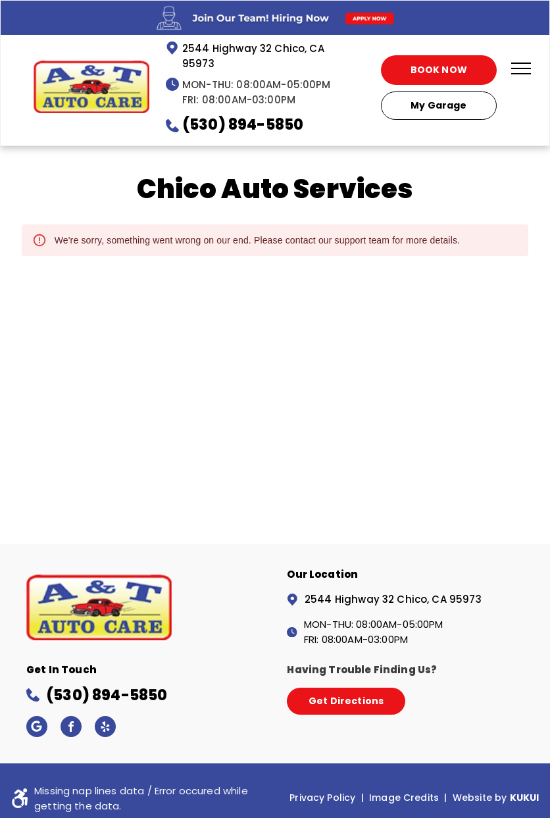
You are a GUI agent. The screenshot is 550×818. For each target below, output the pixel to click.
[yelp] (105, 728)
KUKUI (524, 797)
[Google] (36, 728)
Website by (480, 797)
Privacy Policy (322, 797)
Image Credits (404, 797)
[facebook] (71, 728)
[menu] (521, 68)
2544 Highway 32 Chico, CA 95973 (393, 599)
